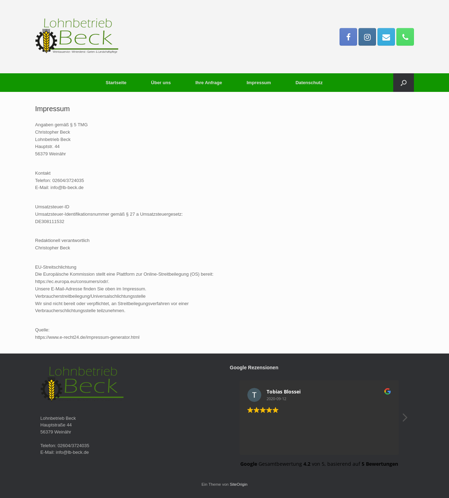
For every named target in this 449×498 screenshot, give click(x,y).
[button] (403, 82)
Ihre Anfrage (208, 82)
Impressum (259, 82)
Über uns (161, 82)
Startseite (116, 82)
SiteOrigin (239, 484)
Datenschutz (308, 82)
